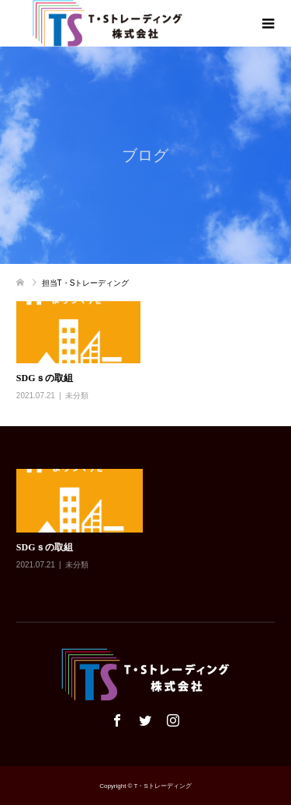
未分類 (76, 395)
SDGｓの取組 (44, 378)
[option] (149, 530)
